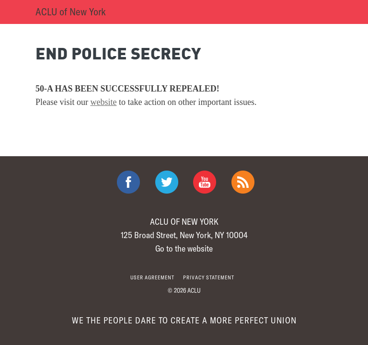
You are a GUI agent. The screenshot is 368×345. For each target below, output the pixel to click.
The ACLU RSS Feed (242, 182)
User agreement (152, 277)
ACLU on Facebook (128, 182)
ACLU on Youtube (204, 182)
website (104, 102)
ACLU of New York (70, 11)
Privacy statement (208, 277)
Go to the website (184, 248)
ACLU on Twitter (166, 182)
